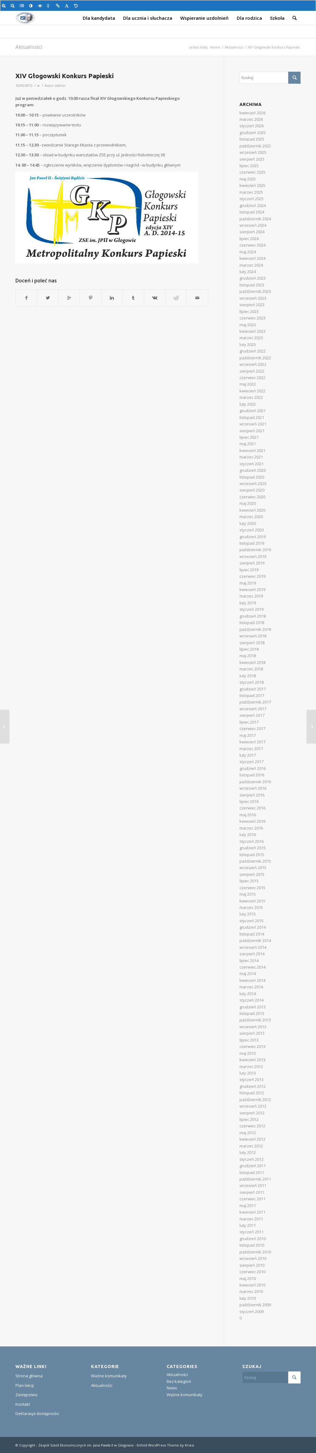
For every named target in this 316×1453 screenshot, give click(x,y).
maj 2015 (247, 894)
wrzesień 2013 (252, 1026)
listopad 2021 (251, 417)
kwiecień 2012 (252, 1139)
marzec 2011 (251, 1219)
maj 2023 (247, 324)
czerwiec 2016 (252, 808)
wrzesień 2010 (252, 1258)
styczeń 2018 (251, 682)
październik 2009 (255, 1304)
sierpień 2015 (251, 874)
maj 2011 (247, 1205)
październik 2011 (255, 1179)
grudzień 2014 (252, 927)
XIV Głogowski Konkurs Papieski (64, 75)
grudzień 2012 (252, 1086)
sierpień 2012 (251, 1113)
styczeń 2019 (251, 609)
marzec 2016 (251, 828)
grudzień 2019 (252, 536)
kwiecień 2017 (252, 742)
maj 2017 (247, 735)
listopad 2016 (251, 775)
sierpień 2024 (251, 231)
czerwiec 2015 (252, 887)
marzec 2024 (251, 265)
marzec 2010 (251, 1291)
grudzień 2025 (252, 132)
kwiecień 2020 (252, 510)
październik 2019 (255, 549)
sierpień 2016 (251, 795)
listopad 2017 (251, 695)
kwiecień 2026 (252, 113)
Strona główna (29, 1376)
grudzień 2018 (252, 616)
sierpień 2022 (251, 371)
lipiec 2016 (249, 801)
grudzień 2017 (252, 689)
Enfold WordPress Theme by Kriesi (165, 1445)
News (172, 1388)
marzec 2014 (251, 987)
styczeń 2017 (251, 761)
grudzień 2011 (252, 1165)
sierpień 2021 (251, 430)
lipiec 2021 (249, 437)
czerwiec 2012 (252, 1126)
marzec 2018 (251, 669)
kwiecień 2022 (252, 391)
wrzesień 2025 (252, 152)
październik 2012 (255, 1099)
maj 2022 (247, 384)
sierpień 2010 (251, 1265)
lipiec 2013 (249, 1040)
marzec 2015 (251, 907)
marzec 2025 (251, 192)
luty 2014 (247, 993)
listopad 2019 (251, 543)
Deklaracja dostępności (37, 1413)
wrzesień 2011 (252, 1185)
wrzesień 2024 (252, 225)
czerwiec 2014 (252, 967)
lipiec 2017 (249, 722)
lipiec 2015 (249, 881)
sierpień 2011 (251, 1192)
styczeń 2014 (251, 1000)
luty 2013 (247, 1073)
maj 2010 (247, 1278)
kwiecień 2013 (252, 1059)
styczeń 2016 (251, 841)
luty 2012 (247, 1152)
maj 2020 (247, 503)
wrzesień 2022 (252, 364)
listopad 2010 (251, 1245)
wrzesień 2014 (252, 947)
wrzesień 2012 (252, 1106)
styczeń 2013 (251, 1079)
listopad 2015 (251, 854)
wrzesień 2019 (252, 556)
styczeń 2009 (251, 1311)
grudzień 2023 (252, 278)
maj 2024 (247, 252)
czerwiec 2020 (252, 497)
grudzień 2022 (252, 351)
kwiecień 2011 (252, 1212)
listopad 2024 (251, 212)
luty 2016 (247, 834)
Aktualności (28, 47)
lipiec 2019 (249, 569)
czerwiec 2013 (252, 1046)
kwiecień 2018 (252, 662)
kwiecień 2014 (252, 980)
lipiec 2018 (249, 649)
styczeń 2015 (251, 920)
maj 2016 (247, 814)
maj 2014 (247, 973)
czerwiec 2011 (252, 1199)
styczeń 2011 (251, 1232)
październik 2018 (255, 629)
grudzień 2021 (252, 410)
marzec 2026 (251, 119)
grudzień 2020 (252, 470)
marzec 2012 (251, 1146)
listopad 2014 (251, 934)
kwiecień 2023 (252, 331)
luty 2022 (247, 404)
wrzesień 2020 (252, 483)
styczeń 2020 (251, 530)
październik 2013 (255, 1020)
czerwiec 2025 (252, 172)
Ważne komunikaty (109, 1376)
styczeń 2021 (251, 464)
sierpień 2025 (251, 159)
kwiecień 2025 (252, 185)
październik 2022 (255, 358)
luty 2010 (247, 1298)
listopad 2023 (251, 285)
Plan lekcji (24, 1385)
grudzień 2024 (252, 205)
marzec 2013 (251, 1066)
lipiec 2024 (249, 238)
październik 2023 (255, 291)
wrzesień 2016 (252, 788)
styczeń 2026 (251, 126)
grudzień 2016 (252, 768)
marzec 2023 (251, 337)
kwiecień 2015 (252, 901)
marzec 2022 (251, 397)
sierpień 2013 (251, 1033)
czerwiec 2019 (252, 576)
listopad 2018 (251, 622)
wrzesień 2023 (252, 298)
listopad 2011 (251, 1172)
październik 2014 (255, 940)
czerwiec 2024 (252, 245)
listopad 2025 (251, 139)
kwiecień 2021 (252, 450)
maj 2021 (247, 443)
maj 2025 (247, 179)
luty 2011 (247, 1225)
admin (60, 85)
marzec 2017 (251, 748)
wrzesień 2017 (252, 709)
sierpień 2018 (251, 642)
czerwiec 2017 (252, 728)
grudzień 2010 (252, 1238)
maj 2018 (247, 655)
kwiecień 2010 (252, 1285)
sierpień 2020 (251, 490)
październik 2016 (255, 781)
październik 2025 (255, 146)
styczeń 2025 (251, 198)
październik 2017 (255, 702)
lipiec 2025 (249, 165)
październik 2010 (255, 1252)
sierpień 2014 (251, 954)
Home (215, 47)
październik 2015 (255, 861)
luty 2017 (247, 755)
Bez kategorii (179, 1381)
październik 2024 (255, 219)
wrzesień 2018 (252, 636)
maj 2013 (247, 1053)
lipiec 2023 (249, 311)
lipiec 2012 (249, 1119)
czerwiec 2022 (252, 377)
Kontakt (22, 1404)
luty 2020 (247, 523)
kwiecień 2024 (252, 258)
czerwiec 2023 (252, 318)
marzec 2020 (251, 516)
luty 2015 (247, 914)
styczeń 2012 (251, 1159)
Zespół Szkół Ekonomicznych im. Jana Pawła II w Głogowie (86, 1445)
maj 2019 (247, 583)
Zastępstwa (26, 1394)
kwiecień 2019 (252, 589)
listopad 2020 (251, 477)
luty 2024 (247, 271)
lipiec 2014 (249, 960)
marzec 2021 (251, 457)
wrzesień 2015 (252, 867)
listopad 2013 (251, 1013)
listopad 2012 (251, 1093)
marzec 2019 (251, 596)
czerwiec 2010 (252, 1271)
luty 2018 (247, 675)
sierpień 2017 (251, 715)
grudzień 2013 (252, 1007)
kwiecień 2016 (252, 821)
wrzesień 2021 (252, 424)
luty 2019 (247, 603)
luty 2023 (247, 344)
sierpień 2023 (251, 304)
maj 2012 (247, 1132)
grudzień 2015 (252, 848)
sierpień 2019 (251, 563)
